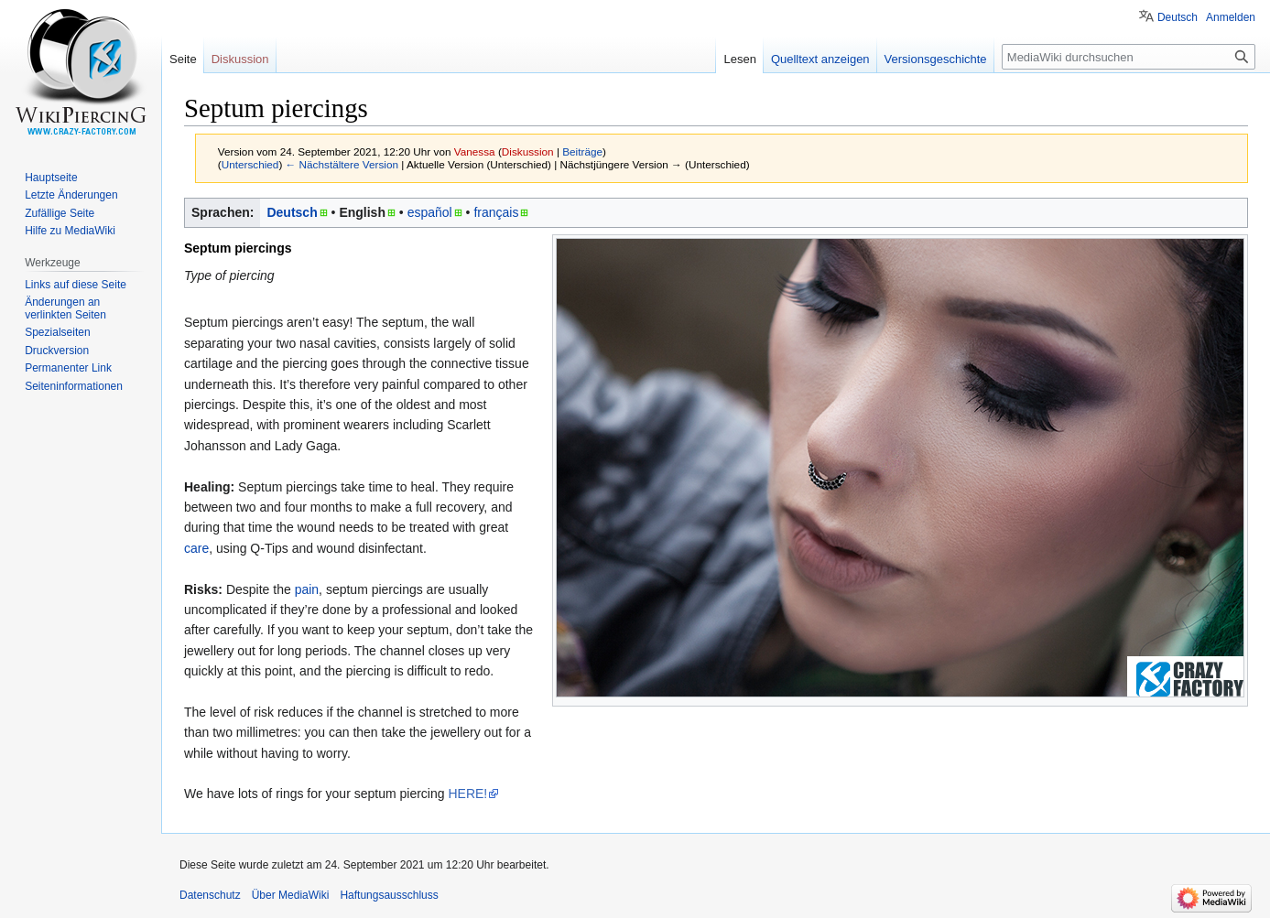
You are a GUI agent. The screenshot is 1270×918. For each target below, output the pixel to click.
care (196, 548)
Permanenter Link (68, 368)
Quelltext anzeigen (820, 59)
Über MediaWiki (291, 895)
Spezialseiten (57, 332)
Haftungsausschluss (389, 895)
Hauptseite (51, 177)
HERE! (467, 793)
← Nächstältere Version (342, 164)
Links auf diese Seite (75, 284)
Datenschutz (210, 895)
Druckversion (57, 350)
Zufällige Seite (59, 213)
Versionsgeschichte (936, 59)
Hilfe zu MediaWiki (70, 230)
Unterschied (250, 164)
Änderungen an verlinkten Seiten (65, 308)
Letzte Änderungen (71, 195)
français (495, 212)
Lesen (739, 59)
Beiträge (582, 151)
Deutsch (291, 212)
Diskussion (528, 151)
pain (307, 589)
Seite (183, 59)
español (429, 212)
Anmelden (1230, 17)
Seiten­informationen (74, 386)
